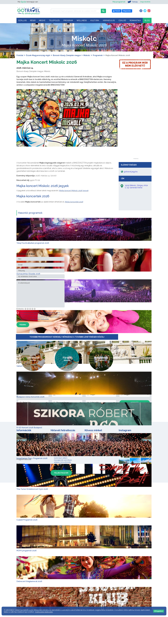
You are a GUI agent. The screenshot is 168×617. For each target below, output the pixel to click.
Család (122, 20)
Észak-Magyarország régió (38, 55)
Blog (147, 20)
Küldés (23, 324)
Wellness (82, 20)
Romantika (135, 20)
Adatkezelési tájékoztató (44, 612)
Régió (33, 20)
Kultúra (94, 20)
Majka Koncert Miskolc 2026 (46, 62)
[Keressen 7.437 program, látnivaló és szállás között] (76, 11)
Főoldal (19, 55)
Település (54, 20)
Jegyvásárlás (144, 2)
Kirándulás (109, 20)
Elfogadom (158, 611)
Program (68, 20)
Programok (98, 55)
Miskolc (86, 55)
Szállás (22, 20)
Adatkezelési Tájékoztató (39, 319)
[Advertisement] (136, 123)
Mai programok (118, 2)
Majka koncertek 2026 (32, 196)
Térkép (132, 2)
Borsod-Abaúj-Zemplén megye (67, 55)
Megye (42, 20)
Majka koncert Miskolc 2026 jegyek (42, 186)
